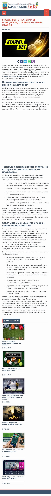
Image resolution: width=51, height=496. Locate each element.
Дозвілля (5, 29)
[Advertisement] (25, 137)
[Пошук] (46, 12)
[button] (47, 34)
